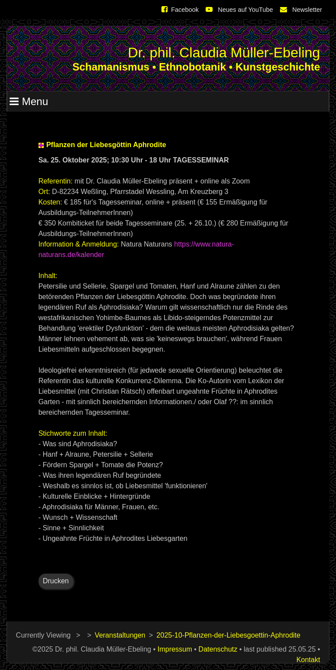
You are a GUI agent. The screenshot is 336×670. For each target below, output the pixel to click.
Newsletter (301, 9)
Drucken (56, 581)
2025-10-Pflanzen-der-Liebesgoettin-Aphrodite (229, 635)
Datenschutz (218, 649)
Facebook (180, 9)
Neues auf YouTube (239, 9)
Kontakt (308, 659)
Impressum (175, 649)
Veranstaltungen (120, 635)
